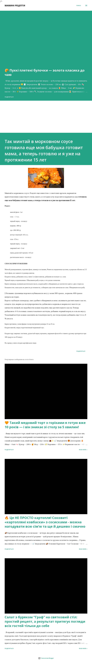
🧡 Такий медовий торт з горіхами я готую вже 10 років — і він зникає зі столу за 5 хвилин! (45, 424)
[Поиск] (78, 5)
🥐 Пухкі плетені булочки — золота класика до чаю (45, 72)
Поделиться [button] (9, 97)
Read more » (83, 449)
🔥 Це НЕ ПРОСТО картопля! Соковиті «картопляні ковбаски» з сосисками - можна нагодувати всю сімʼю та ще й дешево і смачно (45, 522)
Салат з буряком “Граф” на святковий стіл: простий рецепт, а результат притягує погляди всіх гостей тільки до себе (45, 621)
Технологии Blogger (46, 658)
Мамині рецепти (15, 5)
